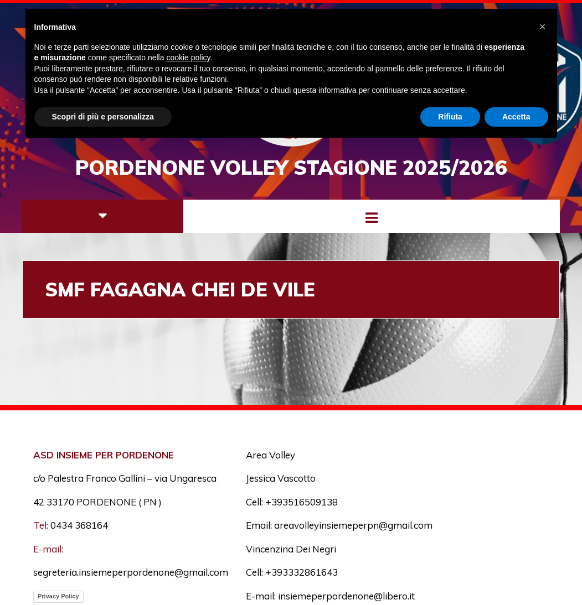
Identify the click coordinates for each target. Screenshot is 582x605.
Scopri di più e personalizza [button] (103, 116)
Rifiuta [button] (450, 116)
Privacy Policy (58, 596)
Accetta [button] (516, 116)
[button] (543, 26)
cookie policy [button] (188, 57)
